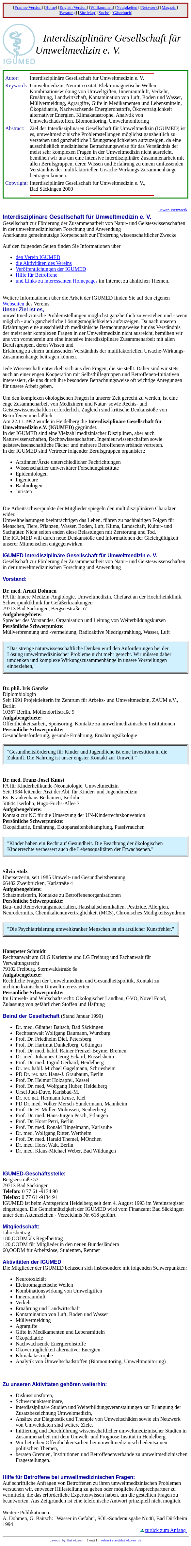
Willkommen (101, 7)
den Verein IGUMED (38, 257)
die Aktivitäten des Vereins (44, 263)
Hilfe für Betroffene (36, 275)
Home (50, 7)
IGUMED (13, 555)
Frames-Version (28, 7)
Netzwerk (149, 7)
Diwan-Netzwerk (172, 209)
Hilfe (8, 1477)
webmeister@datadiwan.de (121, 1541)
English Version (73, 7)
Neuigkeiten (127, 7)
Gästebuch (122, 12)
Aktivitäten (16, 1262)
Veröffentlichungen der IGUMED (51, 269)
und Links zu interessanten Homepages (57, 281)
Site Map (87, 12)
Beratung (68, 12)
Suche (104, 12)
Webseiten (13, 303)
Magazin (169, 7)
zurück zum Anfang (166, 1530)
